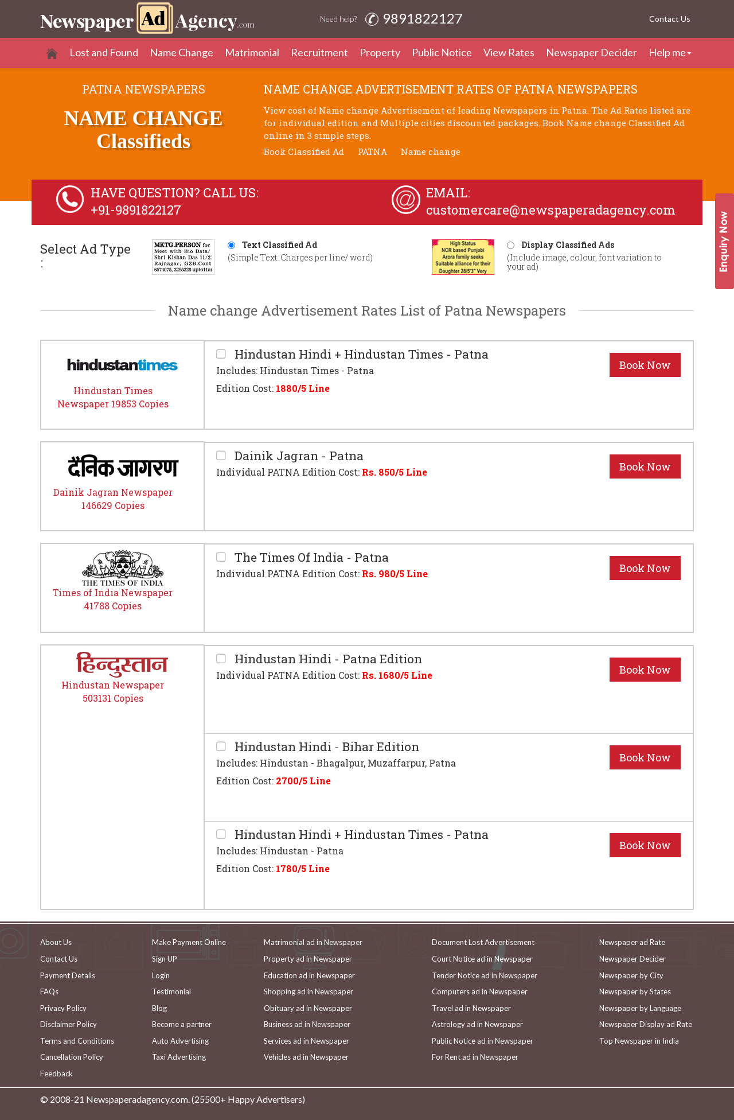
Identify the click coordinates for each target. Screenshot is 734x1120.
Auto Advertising (180, 1040)
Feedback (56, 1073)
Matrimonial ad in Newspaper (313, 942)
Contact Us (669, 19)
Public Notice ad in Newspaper (482, 1040)
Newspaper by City (631, 975)
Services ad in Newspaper (306, 1040)
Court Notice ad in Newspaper (482, 958)
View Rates (508, 52)
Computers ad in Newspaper (480, 991)
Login (161, 975)
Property (380, 52)
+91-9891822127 (136, 209)
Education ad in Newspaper (309, 975)
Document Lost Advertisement (483, 942)
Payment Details (67, 975)
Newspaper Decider (591, 52)
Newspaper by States (635, 991)
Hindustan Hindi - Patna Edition (327, 659)
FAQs (49, 991)
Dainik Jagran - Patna (298, 456)
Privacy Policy (63, 1008)
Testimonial (171, 991)
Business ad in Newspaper (307, 1024)
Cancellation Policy (71, 1056)
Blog (159, 1008)
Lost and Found (103, 52)
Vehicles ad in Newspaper (306, 1056)
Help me (667, 52)
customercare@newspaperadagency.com (551, 209)
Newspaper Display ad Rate (645, 1024)
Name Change (181, 52)
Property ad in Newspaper (308, 958)
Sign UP (164, 958)
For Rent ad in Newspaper (475, 1056)
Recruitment (319, 52)
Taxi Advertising (179, 1056)
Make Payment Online (189, 942)
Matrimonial (252, 52)
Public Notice (442, 52)
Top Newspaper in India (639, 1040)
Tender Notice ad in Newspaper (484, 975)
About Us (56, 942)
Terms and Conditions (77, 1040)
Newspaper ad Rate (632, 942)
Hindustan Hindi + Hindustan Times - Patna (360, 354)
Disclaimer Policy (68, 1024)
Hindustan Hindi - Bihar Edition (325, 747)
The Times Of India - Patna (310, 557)
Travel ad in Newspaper (471, 1008)
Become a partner (182, 1024)
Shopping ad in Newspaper (308, 991)
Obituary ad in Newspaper (308, 1008)
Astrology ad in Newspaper (477, 1024)
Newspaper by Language (640, 1008)
